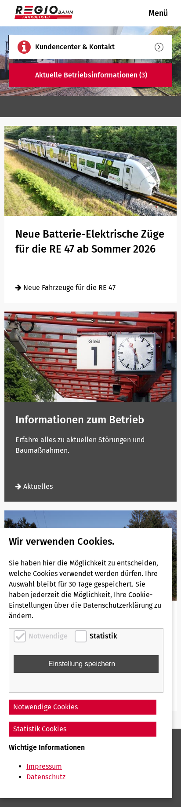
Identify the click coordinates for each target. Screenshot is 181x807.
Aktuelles (34, 486)
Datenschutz (45, 777)
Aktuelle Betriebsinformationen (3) (99, 75)
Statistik (103, 636)
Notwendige (48, 636)
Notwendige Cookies (45, 707)
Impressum (44, 766)
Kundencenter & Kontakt (99, 47)
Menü (158, 13)
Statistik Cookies (39, 729)
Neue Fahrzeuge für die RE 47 (65, 287)
